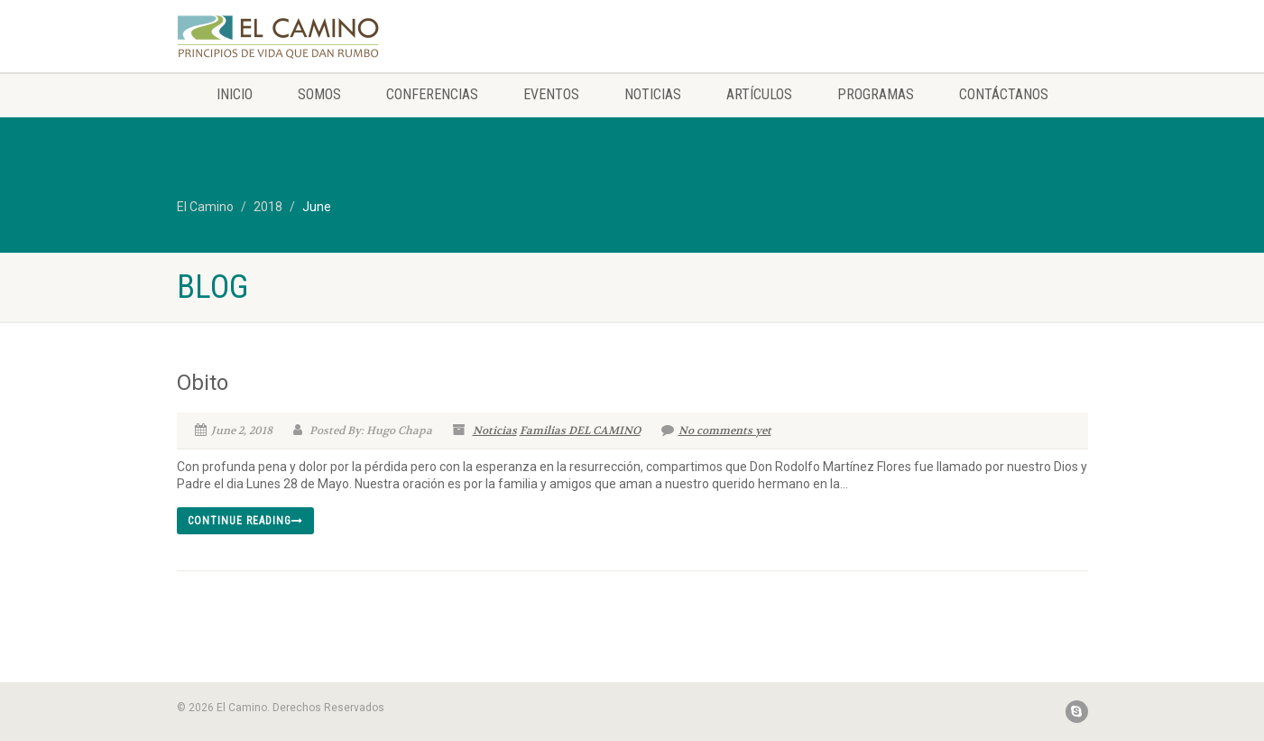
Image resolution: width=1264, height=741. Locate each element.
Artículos (759, 94)
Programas (875, 94)
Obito (202, 382)
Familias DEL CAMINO (580, 430)
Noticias (652, 94)
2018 (268, 206)
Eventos (551, 94)
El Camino (205, 206)
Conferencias (432, 94)
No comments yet (716, 430)
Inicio (235, 94)
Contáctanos (1003, 94)
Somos (319, 94)
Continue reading (245, 520)
